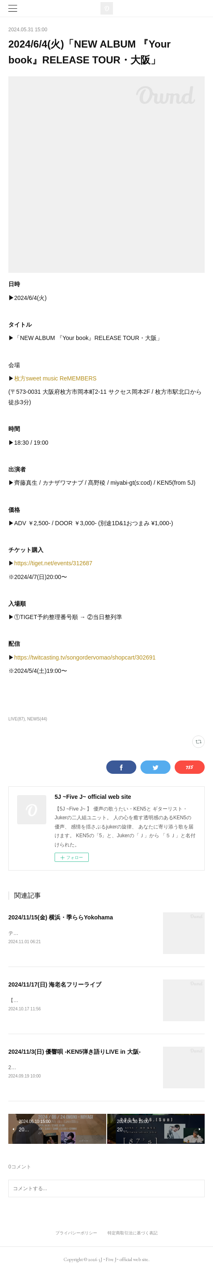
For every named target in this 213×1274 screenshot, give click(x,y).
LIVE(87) (16, 719)
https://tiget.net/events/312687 (53, 563)
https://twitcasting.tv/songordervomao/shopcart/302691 (84, 657)
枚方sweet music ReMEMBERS (55, 378)
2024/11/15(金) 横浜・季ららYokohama (60, 917)
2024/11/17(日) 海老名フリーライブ (54, 985)
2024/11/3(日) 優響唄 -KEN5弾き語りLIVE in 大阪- (74, 1052)
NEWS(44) (37, 719)
